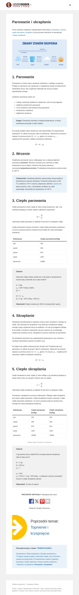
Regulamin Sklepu (33, 584)
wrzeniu (63, 30)
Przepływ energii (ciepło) (25, 556)
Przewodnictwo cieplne (42, 559)
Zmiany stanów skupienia (47, 562)
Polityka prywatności (18, 584)
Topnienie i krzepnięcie (24, 564)
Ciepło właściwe (30, 562)
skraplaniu (29, 32)
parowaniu (55, 30)
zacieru (56, 184)
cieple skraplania (19, 35)
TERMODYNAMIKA (44, 548)
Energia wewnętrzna (48, 554)
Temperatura (20, 554)
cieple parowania (18, 32)
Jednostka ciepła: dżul (44, 556)
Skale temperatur (33, 554)
